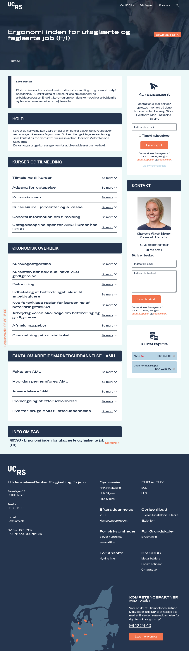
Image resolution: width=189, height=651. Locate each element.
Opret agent (154, 145)
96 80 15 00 (15, 508)
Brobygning (149, 536)
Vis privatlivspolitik (154, 165)
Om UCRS (126, 5)
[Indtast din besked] (154, 281)
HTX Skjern (107, 498)
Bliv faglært (147, 5)
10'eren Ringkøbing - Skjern (159, 515)
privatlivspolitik (145, 159)
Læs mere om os (146, 636)
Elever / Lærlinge (111, 536)
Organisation (149, 569)
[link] (27, 5)
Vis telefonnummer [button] (156, 244)
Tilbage (15, 61)
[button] (174, 356)
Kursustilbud (108, 542)
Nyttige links (108, 558)
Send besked (146, 299)
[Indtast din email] (154, 264)
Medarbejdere (150, 558)
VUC (103, 515)
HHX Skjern (107, 493)
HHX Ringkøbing (110, 487)
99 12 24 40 (140, 625)
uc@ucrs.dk (16, 521)
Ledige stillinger (151, 564)
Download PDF (166, 34)
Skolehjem (148, 520)
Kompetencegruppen (114, 520)
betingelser (164, 159)
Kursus (163, 5)
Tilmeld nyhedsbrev (155, 135)
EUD (144, 487)
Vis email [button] (156, 250)
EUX (144, 493)
